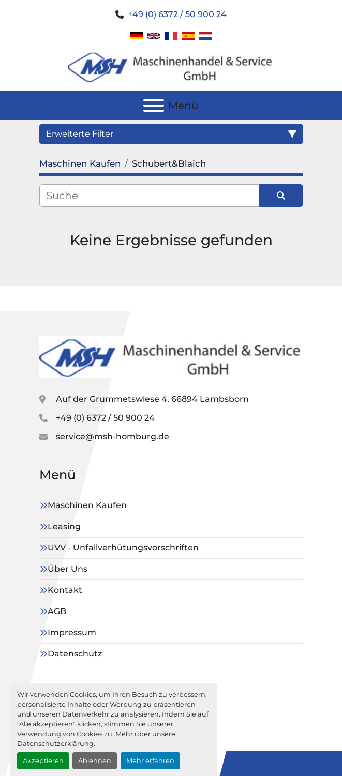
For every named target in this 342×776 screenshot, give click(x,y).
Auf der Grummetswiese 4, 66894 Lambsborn (152, 399)
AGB (57, 611)
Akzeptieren (43, 761)
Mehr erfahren (150, 761)
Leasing (64, 526)
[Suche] (149, 195)
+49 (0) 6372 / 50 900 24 (177, 14)
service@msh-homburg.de (112, 436)
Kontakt (65, 590)
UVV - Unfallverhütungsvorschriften (123, 548)
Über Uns (67, 569)
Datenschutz (75, 654)
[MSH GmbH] (171, 356)
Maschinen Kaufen (87, 505)
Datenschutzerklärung (55, 744)
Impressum (72, 632)
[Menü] (153, 105)
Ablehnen (94, 761)
